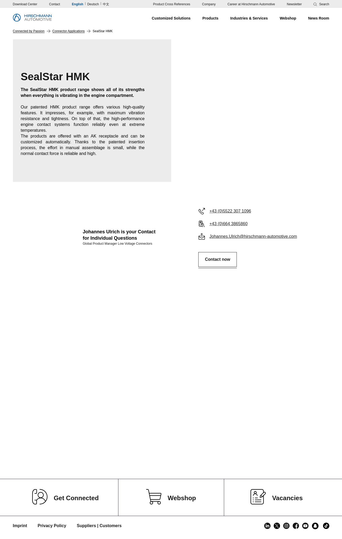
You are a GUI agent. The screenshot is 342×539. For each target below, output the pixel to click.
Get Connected (76, 498)
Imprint (20, 525)
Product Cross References (171, 4)
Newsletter (294, 4)
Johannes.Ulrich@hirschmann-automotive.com (253, 236)
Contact (54, 4)
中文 (106, 4)
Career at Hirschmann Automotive (251, 4)
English (77, 4)
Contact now (217, 259)
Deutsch (93, 4)
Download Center (25, 4)
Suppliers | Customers (99, 525)
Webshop (182, 498)
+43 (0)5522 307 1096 (230, 211)
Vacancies (287, 498)
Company (208, 4)
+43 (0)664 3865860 (228, 223)
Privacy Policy (52, 525)
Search (324, 4)
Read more (90, 454)
